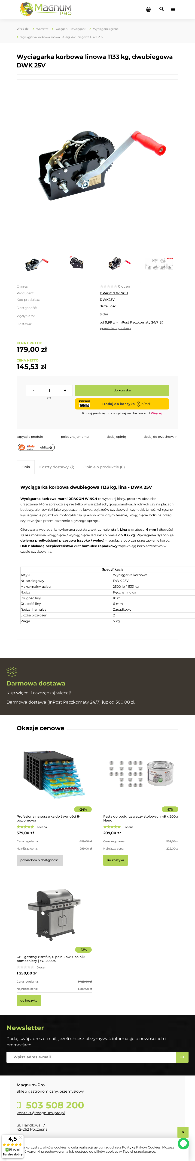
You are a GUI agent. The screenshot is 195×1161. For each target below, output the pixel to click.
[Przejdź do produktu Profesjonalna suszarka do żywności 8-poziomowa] (54, 781)
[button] (30, 436)
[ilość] (49, 390)
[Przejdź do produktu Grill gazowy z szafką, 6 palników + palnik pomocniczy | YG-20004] (54, 921)
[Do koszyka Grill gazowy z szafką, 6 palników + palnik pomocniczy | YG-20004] (29, 1000)
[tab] (26, 467)
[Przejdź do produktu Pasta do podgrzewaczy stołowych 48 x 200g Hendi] (140, 781)
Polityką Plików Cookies (141, 1147)
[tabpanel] (97, 557)
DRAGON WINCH (114, 293)
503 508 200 (53, 1105)
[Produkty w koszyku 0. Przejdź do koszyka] (148, 9)
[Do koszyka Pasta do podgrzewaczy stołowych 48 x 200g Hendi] (115, 860)
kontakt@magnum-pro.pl (41, 1113)
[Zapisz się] (182, 1057)
